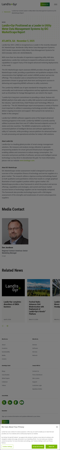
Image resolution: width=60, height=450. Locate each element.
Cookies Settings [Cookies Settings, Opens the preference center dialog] (7, 446)
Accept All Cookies (38, 446)
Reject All (51, 446)
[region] (30, 437)
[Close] (57, 427)
